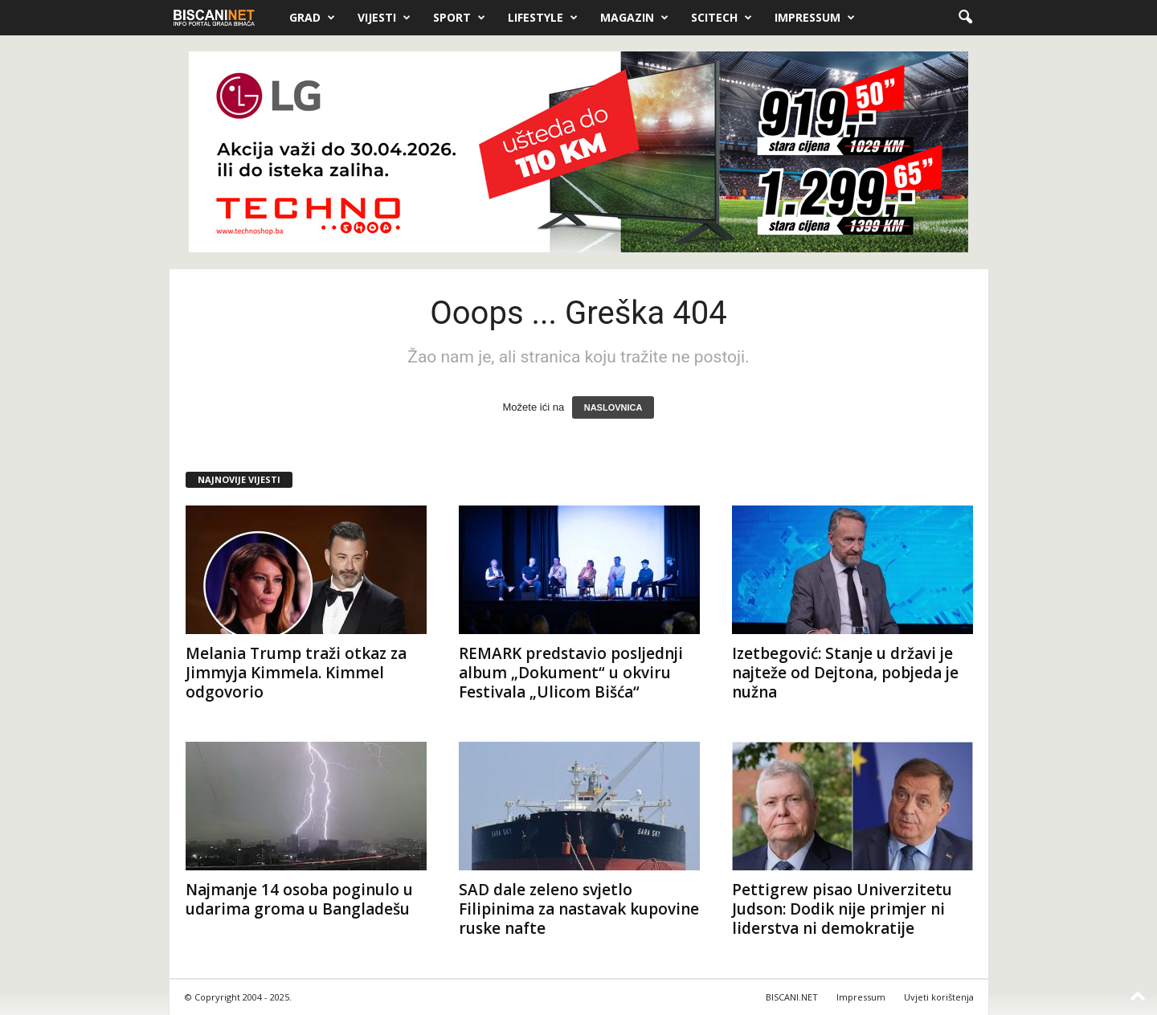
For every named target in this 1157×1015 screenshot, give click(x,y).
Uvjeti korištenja (939, 997)
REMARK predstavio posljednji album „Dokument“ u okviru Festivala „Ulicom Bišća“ (571, 672)
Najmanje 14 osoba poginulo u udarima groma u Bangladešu (299, 899)
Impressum (815, 17)
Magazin (634, 17)
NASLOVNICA (613, 407)
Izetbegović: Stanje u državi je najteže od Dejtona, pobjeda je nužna (845, 672)
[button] (965, 17)
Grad (312, 17)
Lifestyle (543, 17)
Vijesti (384, 17)
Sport (459, 17)
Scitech (721, 17)
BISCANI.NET (792, 997)
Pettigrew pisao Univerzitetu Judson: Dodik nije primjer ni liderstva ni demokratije (842, 909)
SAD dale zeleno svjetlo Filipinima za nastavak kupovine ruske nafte (579, 909)
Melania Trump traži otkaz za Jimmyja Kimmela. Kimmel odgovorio (296, 672)
